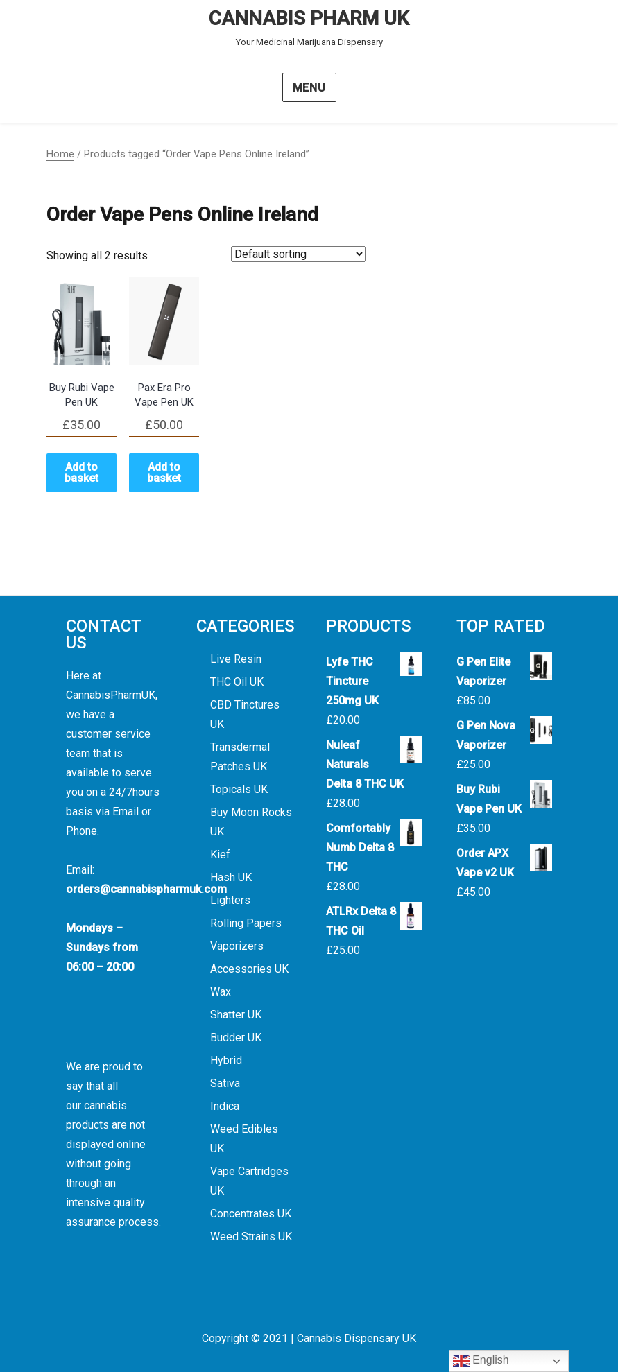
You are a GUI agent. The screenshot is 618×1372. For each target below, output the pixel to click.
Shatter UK (235, 1014)
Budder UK (235, 1037)
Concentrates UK (250, 1213)
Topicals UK (239, 789)
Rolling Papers (246, 923)
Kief (220, 854)
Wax (220, 991)
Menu (309, 87)
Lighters (230, 900)
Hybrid (226, 1060)
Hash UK (231, 877)
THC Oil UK (237, 681)
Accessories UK (249, 968)
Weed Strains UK (251, 1236)
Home (60, 154)
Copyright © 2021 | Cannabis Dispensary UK (309, 1338)
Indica (224, 1106)
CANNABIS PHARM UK (309, 18)
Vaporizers (237, 946)
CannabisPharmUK (110, 695)
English (481, 1361)
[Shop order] (298, 254)
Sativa (225, 1083)
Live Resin (235, 659)
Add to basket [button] (81, 472)
